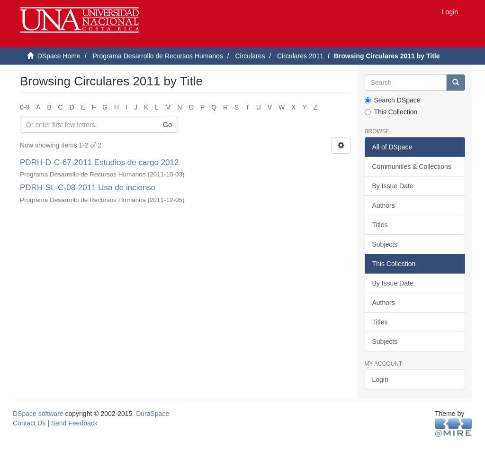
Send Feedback (74, 423)
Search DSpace (393, 100)
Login (380, 379)
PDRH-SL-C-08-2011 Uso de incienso (87, 187)
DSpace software (38, 413)
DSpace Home (59, 56)
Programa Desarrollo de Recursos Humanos (157, 56)
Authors (383, 205)
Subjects (385, 244)
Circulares (250, 56)
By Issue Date (392, 186)
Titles (380, 225)
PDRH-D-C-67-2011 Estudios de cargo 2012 (99, 162)
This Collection (391, 112)
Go (167, 125)
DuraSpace (152, 413)
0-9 (24, 107)
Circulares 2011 (300, 56)
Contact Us (29, 423)
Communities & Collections (411, 166)
